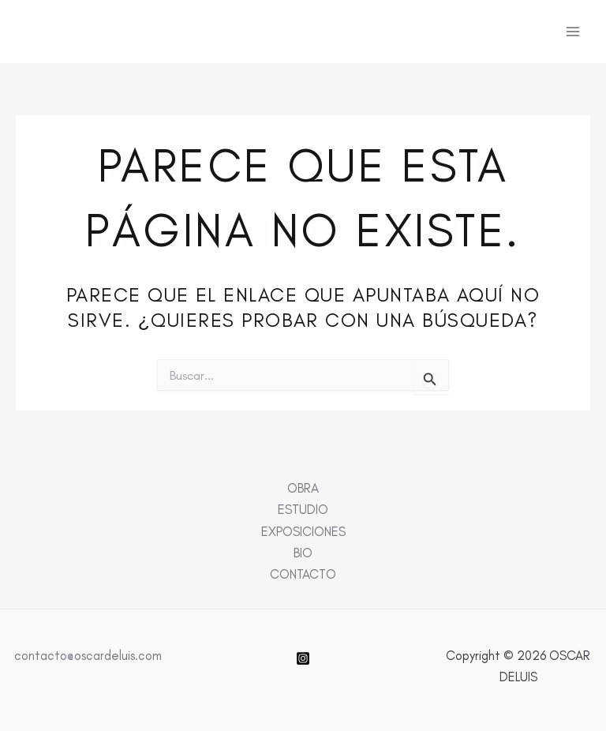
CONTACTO (303, 574)
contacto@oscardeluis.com (88, 655)
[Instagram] (303, 658)
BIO (303, 552)
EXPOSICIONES (303, 531)
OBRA (303, 488)
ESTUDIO (303, 509)
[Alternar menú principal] (572, 32)
